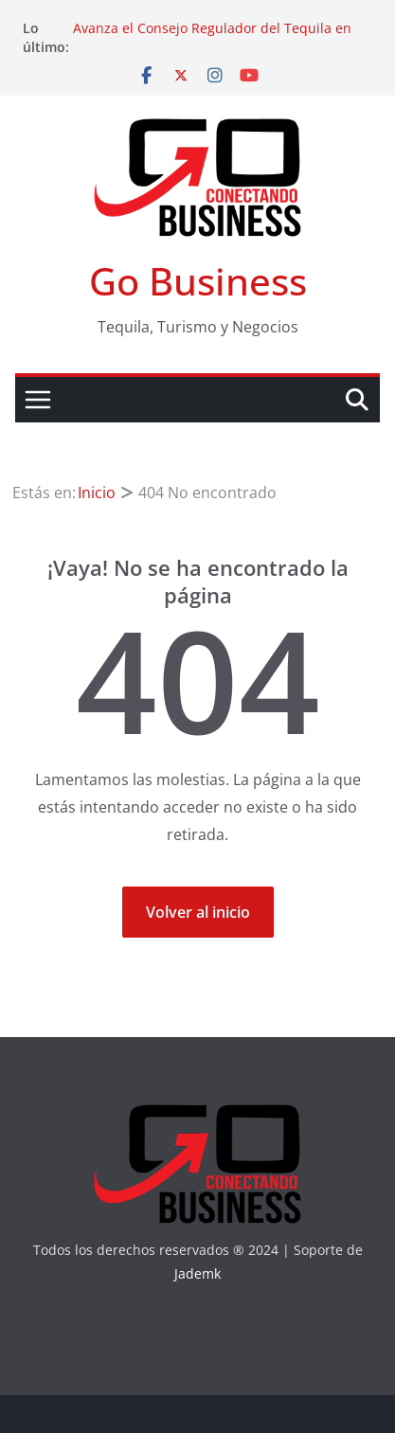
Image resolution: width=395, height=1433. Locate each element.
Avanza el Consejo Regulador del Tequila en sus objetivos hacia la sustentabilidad (212, 37)
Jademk (197, 1273)
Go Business (198, 281)
